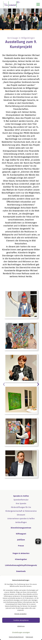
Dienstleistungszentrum (21, 528)
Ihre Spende (21, 503)
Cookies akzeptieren (21, 620)
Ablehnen (21, 626)
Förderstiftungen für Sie (21, 507)
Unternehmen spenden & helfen (21, 519)
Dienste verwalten (20, 614)
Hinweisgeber (21, 559)
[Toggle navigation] (38, 4)
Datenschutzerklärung (12, 606)
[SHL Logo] (11, 4)
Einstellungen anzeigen (21, 632)
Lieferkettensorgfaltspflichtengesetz (21, 565)
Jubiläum (21, 540)
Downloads (21, 571)
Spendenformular (21, 500)
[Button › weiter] (38, 384)
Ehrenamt (21, 515)
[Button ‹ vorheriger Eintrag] (4, 384)
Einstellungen (20, 608)
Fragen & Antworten (21, 553)
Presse (21, 546)
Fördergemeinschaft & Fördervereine (21, 511)
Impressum (29, 637)
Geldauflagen (21, 522)
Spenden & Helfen (21, 496)
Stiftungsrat (21, 534)
